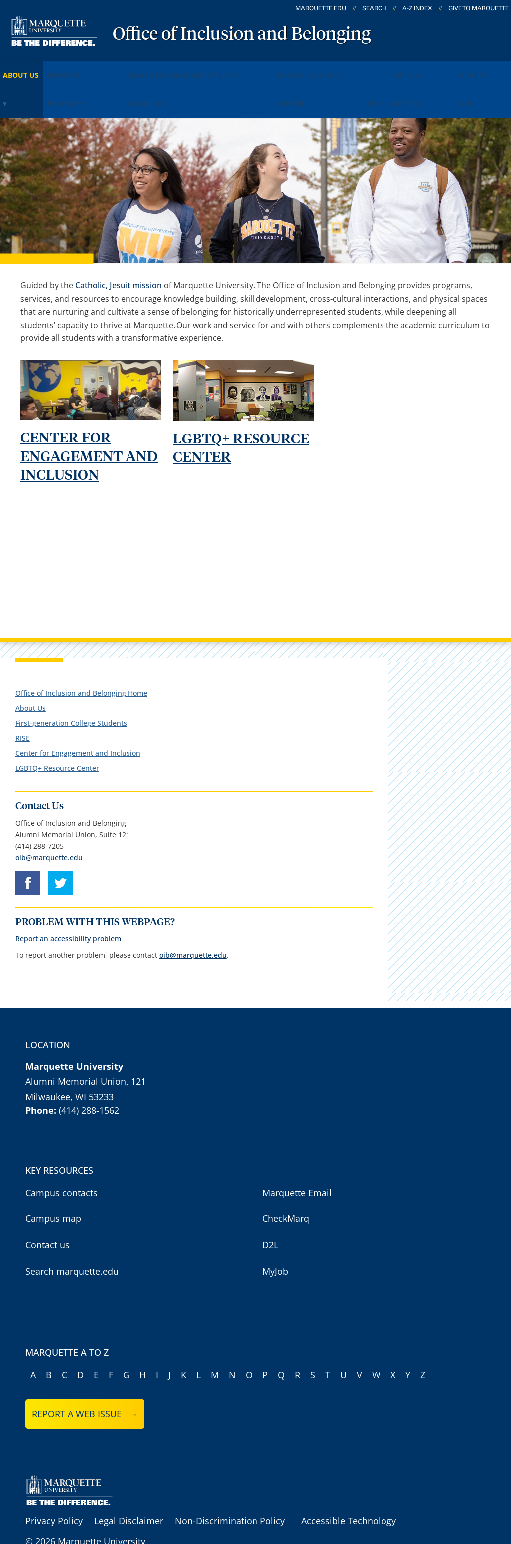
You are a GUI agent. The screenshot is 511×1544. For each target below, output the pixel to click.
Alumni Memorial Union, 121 (85, 1056)
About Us (30, 69)
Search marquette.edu (72, 1246)
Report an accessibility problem (68, 914)
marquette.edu (320, 8)
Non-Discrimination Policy (230, 1496)
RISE (450, 69)
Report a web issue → (85, 1389)
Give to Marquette (478, 8)
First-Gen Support (44, 85)
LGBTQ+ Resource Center (376, 69)
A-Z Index (417, 8)
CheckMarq (285, 1194)
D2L (270, 1220)
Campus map (53, 1194)
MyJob (275, 1246)
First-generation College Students (71, 698)
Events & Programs (106, 69)
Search (374, 8)
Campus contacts (61, 1168)
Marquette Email (297, 1168)
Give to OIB (118, 85)
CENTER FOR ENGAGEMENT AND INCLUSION (89, 432)
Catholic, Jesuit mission (118, 260)
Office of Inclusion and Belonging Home (81, 668)
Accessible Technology (348, 1496)
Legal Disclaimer (128, 1496)
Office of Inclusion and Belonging (242, 35)
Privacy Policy (54, 1496)
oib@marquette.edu (49, 832)
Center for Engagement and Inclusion (236, 69)
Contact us (47, 1220)
